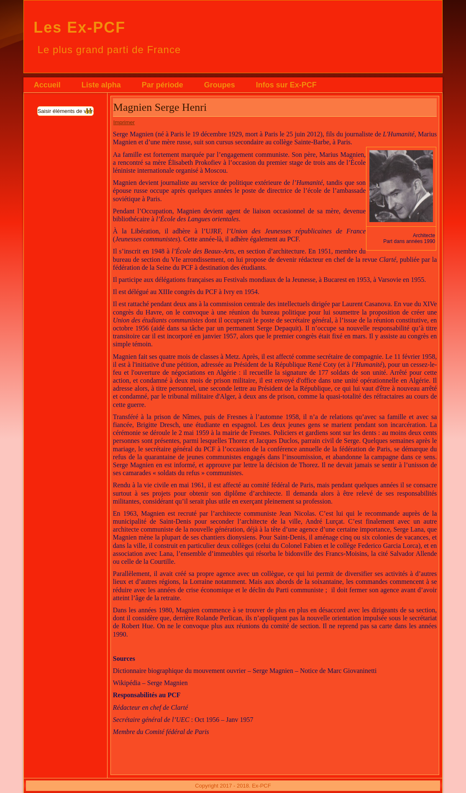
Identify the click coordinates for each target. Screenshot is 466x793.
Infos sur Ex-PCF (286, 85)
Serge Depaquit (278, 328)
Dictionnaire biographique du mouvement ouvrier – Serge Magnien (203, 670)
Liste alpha (101, 85)
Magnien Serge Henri (160, 107)
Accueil (47, 85)
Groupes (219, 85)
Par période (162, 85)
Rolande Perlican (219, 618)
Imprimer (124, 122)
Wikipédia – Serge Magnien (150, 682)
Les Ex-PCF (79, 27)
